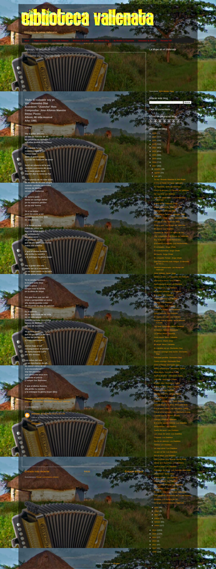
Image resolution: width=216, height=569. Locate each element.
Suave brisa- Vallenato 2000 (165, 203)
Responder (35, 424)
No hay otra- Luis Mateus (164, 194)
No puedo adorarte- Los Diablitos (167, 291)
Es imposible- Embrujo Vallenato (167, 187)
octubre (157, 169)
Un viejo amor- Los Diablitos (165, 448)
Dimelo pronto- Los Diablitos (165, 477)
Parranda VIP (166, 40)
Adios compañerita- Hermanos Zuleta (169, 368)
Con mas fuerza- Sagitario (165, 398)
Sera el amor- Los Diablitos (165, 467)
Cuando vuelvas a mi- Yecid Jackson (169, 401)
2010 (154, 548)
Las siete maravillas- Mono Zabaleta (169, 326)
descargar (48, 402)
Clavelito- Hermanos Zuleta (165, 379)
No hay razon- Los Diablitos (165, 288)
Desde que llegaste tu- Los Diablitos (169, 463)
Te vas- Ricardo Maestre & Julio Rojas (170, 179)
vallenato (66, 402)
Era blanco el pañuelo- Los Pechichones (170, 243)
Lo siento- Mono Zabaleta (164, 334)
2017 (154, 166)
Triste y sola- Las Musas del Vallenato (169, 225)
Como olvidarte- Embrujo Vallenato (168, 183)
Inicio (27, 40)
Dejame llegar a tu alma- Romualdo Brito (171, 405)
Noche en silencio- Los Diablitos (167, 441)
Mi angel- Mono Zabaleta (164, 344)
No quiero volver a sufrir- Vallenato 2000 (170, 218)
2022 (154, 148)
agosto (157, 173)
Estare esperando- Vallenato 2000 (168, 207)
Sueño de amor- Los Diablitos (166, 430)
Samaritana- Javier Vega (164, 474)
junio (156, 507)
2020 (154, 155)
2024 (154, 140)
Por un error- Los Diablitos (165, 456)
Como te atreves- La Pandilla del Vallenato (171, 190)
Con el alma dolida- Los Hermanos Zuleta (171, 408)
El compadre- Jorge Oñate (165, 247)
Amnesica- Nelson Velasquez (166, 330)
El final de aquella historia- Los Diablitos (170, 423)
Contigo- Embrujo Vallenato (165, 419)
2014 (154, 537)
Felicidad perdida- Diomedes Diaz (168, 358)
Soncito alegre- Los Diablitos (166, 481)
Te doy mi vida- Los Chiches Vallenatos (170, 492)
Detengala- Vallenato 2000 (165, 211)
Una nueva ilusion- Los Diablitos (167, 281)
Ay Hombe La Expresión (124, 40)
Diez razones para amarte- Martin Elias (170, 459)
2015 (154, 534)
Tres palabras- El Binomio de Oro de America (172, 495)
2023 (154, 144)
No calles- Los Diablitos (163, 295)
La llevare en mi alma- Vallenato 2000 (169, 214)
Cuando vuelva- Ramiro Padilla (167, 416)
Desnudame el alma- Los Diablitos (168, 284)
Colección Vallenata (60, 40)
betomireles (38, 402)
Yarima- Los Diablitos (163, 445)
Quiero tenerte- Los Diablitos (166, 313)
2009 (154, 552)
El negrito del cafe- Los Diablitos (167, 317)
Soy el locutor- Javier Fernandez (167, 240)
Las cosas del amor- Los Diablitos (168, 434)
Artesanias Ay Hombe (147, 40)
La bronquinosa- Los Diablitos (166, 299)
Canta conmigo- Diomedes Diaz (167, 361)
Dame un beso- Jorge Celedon (166, 387)
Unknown (35, 414)
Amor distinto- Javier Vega (165, 273)
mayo (157, 511)
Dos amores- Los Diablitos (165, 306)
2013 (154, 541)
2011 (154, 545)
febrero (157, 522)
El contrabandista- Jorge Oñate (167, 251)
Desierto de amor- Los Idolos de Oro (169, 233)
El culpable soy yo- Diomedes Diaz (168, 348)
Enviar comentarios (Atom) (48, 477)
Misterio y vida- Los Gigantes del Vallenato (171, 277)
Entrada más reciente (37, 471)
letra (55, 402)
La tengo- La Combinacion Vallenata (169, 503)
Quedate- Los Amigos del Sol (166, 499)
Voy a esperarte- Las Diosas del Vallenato (171, 236)
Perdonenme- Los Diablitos (165, 427)
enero (157, 525)
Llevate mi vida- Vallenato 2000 (167, 222)
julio (156, 176)
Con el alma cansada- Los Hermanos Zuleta (172, 412)
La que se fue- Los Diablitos (165, 452)
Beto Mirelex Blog (101, 40)
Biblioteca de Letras (81, 40)
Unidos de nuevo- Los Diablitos (167, 310)
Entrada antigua (134, 471)
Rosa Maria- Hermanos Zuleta (166, 372)
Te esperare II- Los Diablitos (165, 488)
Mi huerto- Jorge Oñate (163, 254)
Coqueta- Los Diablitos (163, 437)
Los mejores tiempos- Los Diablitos (168, 485)
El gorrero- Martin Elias (163, 341)
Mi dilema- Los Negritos (164, 229)
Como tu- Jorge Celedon (164, 390)
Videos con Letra (41, 40)
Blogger (116, 563)
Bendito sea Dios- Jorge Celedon (167, 394)
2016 (154, 530)
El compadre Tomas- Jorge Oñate (168, 258)
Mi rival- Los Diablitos (163, 302)
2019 (154, 159)
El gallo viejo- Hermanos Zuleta (167, 383)
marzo (157, 518)
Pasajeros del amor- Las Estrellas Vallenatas (172, 470)
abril (156, 515)
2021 (154, 151)
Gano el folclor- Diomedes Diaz (167, 365)
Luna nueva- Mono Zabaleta (165, 337)
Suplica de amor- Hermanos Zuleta (168, 376)
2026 (154, 133)
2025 (154, 137)
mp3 (60, 402)
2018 (154, 162)
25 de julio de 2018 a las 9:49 (53, 414)
